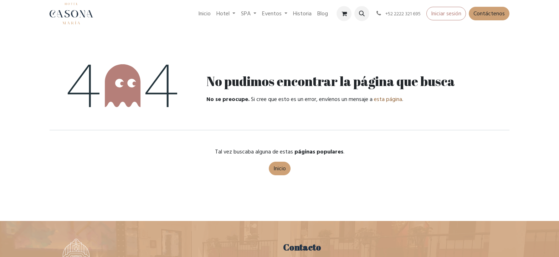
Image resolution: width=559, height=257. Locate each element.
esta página (388, 99)
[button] (361, 13)
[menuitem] (204, 13)
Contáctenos (489, 13)
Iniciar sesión (446, 13)
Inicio (279, 168)
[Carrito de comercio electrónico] (344, 13)
